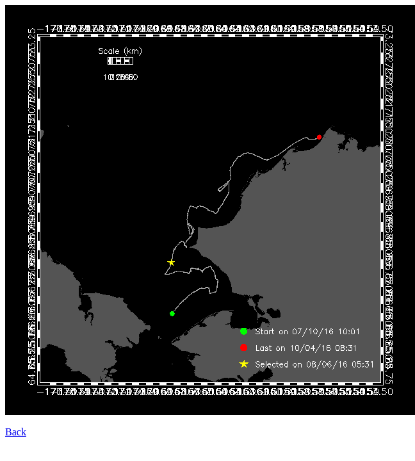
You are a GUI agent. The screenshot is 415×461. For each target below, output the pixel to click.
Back (15, 431)
